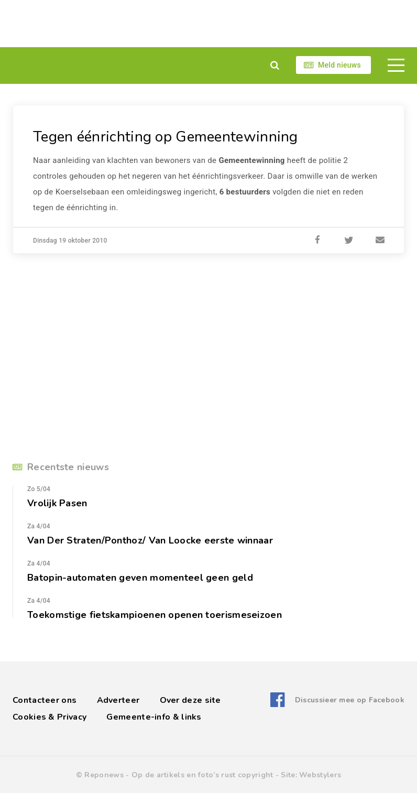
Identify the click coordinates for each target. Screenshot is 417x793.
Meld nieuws (339, 65)
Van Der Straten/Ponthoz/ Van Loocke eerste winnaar (150, 540)
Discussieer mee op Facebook (349, 700)
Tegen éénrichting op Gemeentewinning (165, 137)
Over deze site (190, 700)
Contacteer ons (44, 700)
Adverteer (118, 700)
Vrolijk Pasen (57, 503)
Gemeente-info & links (153, 717)
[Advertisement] (208, 23)
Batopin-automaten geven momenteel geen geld (140, 577)
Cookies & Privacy (49, 717)
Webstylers (320, 775)
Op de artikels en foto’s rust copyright (202, 775)
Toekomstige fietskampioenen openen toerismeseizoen (154, 615)
